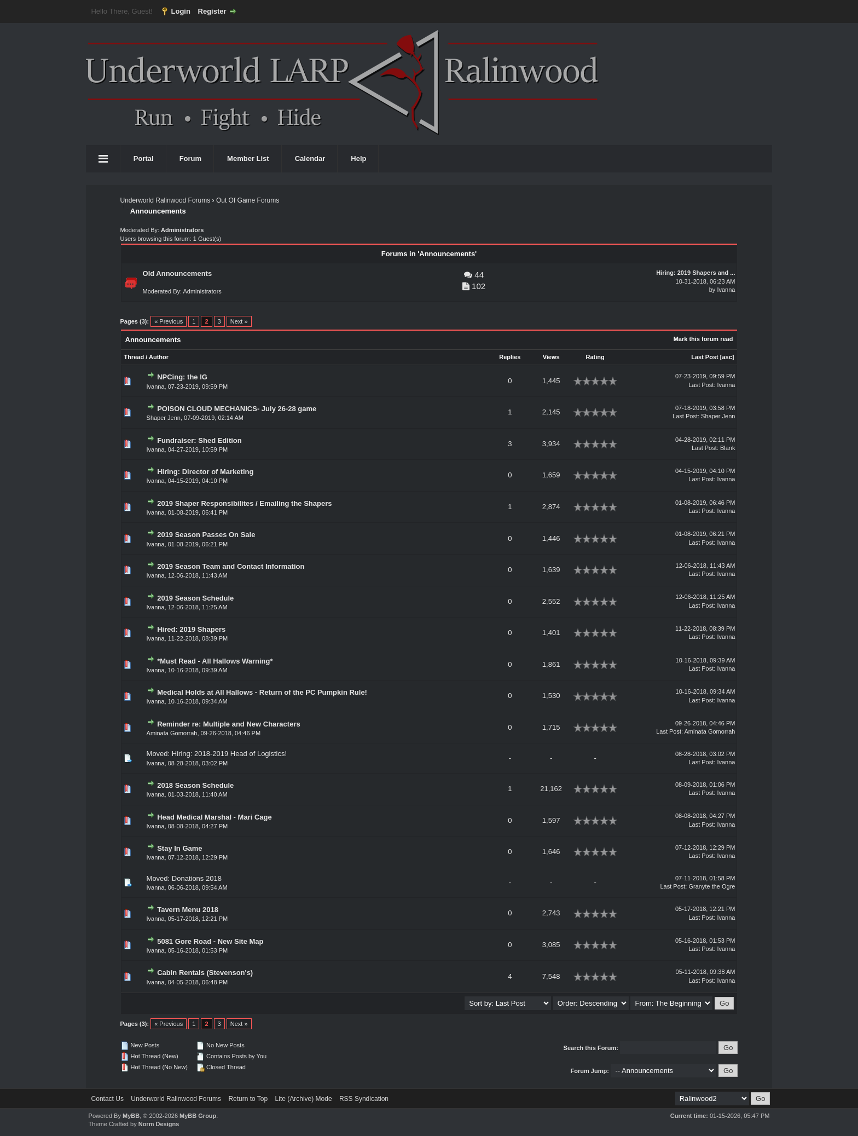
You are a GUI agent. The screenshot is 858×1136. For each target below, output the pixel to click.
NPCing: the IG (182, 377)
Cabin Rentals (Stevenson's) (205, 972)
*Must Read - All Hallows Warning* (215, 661)
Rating (595, 357)
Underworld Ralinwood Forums (165, 200)
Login (180, 11)
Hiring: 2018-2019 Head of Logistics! (229, 753)
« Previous (168, 321)
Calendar (310, 158)
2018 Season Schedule (195, 785)
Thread (134, 357)
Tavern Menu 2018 (187, 910)
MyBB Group (197, 1115)
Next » (239, 321)
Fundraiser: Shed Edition (199, 440)
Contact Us (107, 1099)
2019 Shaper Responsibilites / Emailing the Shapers (244, 503)
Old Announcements (177, 273)
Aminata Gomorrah (172, 733)
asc (727, 357)
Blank (727, 448)
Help (358, 158)
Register (212, 11)
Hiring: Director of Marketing (205, 472)
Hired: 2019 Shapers (191, 629)
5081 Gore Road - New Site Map (210, 941)
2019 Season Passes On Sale (206, 534)
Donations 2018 (197, 878)
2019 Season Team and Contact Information (230, 566)
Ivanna (726, 289)
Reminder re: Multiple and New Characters (228, 724)
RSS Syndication (364, 1099)
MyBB (131, 1115)
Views (551, 357)
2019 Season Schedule (195, 598)
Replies (509, 357)
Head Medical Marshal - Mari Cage (214, 817)
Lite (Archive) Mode (303, 1099)
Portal (144, 158)
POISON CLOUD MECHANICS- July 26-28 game (236, 409)
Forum (190, 158)
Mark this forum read (703, 339)
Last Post (704, 357)
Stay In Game (179, 848)
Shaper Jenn (164, 417)
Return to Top (248, 1099)
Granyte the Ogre (711, 886)
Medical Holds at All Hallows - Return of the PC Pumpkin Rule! (262, 692)
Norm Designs (158, 1124)
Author (159, 357)
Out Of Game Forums (247, 200)
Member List (248, 158)
